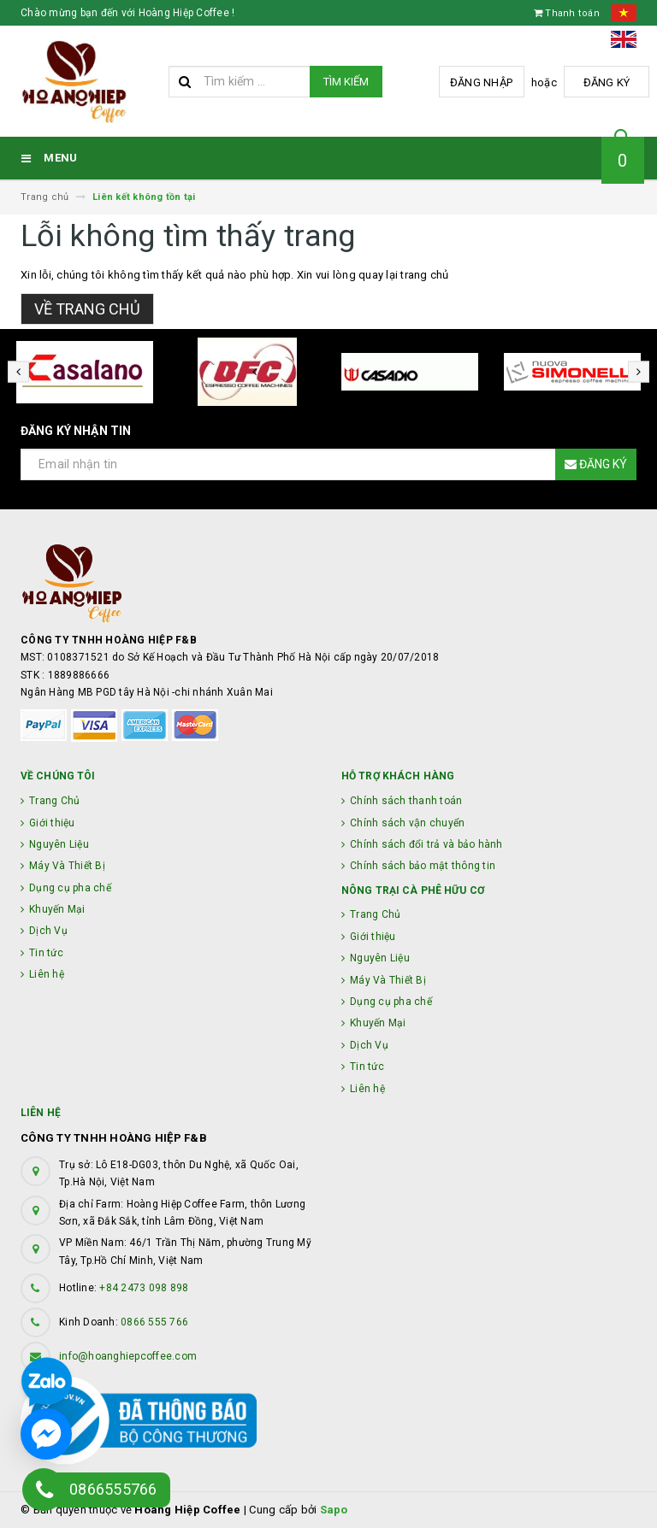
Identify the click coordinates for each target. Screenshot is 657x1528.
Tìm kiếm (346, 81)
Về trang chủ (87, 309)
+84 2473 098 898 (143, 1288)
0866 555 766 (154, 1322)
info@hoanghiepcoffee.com (128, 1356)
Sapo (334, 1509)
